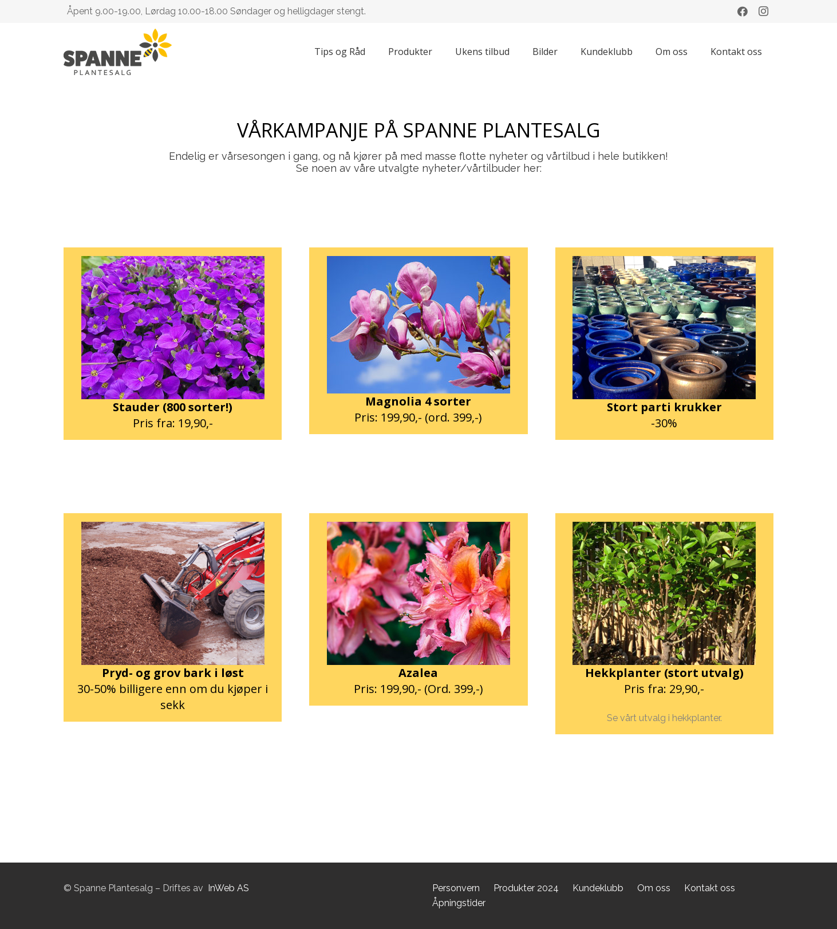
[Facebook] (742, 11)
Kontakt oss (709, 888)
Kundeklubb (598, 888)
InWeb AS (228, 888)
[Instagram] (763, 11)
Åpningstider (458, 902)
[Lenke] (118, 52)
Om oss (653, 888)
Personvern (456, 888)
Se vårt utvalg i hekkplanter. (664, 718)
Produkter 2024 (526, 888)
